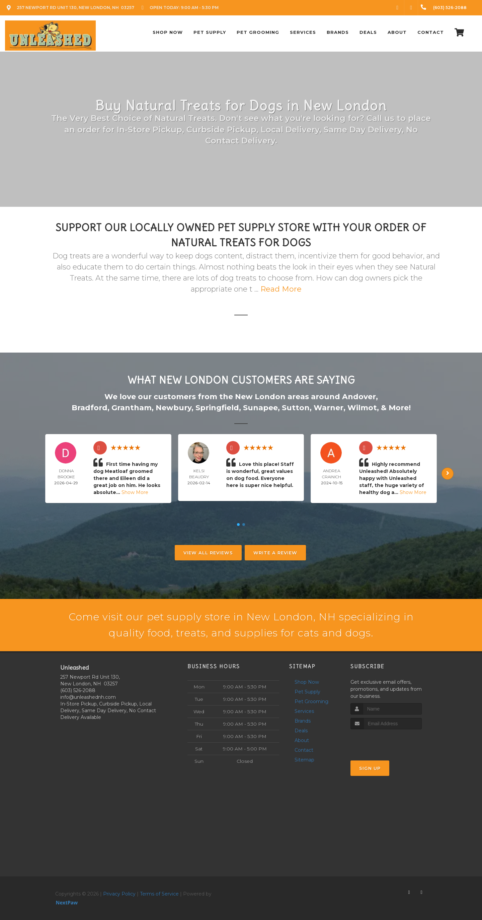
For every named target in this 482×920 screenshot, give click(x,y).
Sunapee (260, 407)
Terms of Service (159, 894)
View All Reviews (208, 552)
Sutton (296, 407)
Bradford (89, 407)
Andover (359, 396)
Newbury (173, 407)
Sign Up (370, 768)
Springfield (217, 407)
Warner (328, 407)
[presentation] (386, 742)
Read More (281, 289)
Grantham (131, 407)
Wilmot (362, 407)
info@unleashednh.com (88, 697)
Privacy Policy (119, 894)
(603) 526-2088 (77, 690)
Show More (135, 492)
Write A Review (275, 552)
